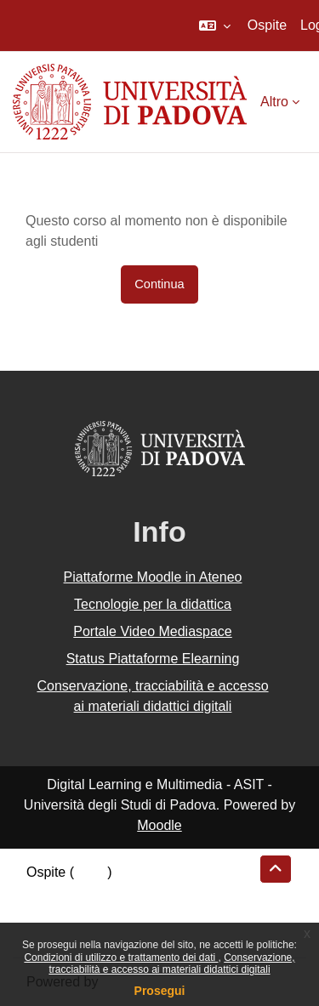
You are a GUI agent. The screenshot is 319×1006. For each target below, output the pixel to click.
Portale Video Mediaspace (152, 631)
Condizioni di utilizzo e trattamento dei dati (121, 957)
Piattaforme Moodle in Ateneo (153, 577)
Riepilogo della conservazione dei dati (140, 892)
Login (90, 872)
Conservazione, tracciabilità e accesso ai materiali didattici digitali (171, 963)
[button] (215, 25)
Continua (159, 284)
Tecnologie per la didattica (152, 604)
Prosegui (159, 990)
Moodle (159, 825)
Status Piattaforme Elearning (153, 658)
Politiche (51, 913)
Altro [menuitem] (274, 101)
